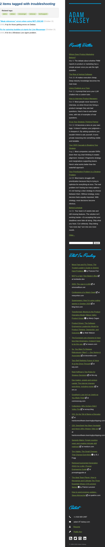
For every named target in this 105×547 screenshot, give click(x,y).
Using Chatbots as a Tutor (79, 88)
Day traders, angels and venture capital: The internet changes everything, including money (84, 383)
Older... (72, 235)
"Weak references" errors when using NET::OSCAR (21, 21)
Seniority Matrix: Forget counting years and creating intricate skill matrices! (84, 443)
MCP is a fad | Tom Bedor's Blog (84, 276)
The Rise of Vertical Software (80, 74)
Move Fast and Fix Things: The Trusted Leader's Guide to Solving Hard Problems (85, 268)
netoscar (33, 14)
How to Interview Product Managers (83, 99)
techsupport (43, 14)
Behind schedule (75, 208)
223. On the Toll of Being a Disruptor (86, 414)
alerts (5, 14)
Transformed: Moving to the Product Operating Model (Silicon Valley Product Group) (86, 315)
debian (12, 14)
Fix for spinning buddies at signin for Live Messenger (22, 29)
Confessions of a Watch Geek (83, 292)
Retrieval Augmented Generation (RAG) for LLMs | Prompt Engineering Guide (85, 466)
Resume (76, 527)
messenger (22, 14)
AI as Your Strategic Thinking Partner (83, 122)
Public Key (78, 532)
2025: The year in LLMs (81, 284)
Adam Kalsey (79, 17)
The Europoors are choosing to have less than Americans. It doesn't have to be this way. (86, 341)
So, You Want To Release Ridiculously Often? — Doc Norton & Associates (86, 352)
